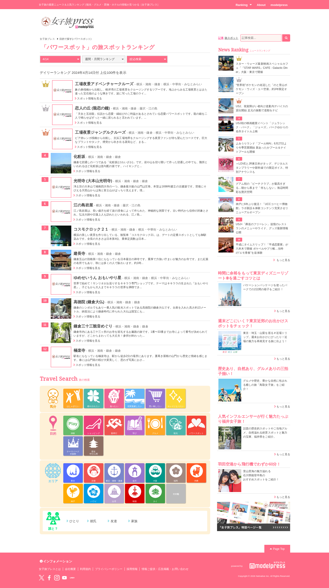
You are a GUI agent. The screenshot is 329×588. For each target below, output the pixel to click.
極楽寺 (79, 350)
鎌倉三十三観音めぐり (93, 326)
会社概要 (70, 569)
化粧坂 (79, 156)
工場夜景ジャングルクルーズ (100, 132)
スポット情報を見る (89, 98)
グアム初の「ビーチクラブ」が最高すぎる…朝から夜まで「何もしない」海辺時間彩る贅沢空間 (262, 188)
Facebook (49, 577)
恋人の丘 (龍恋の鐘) (92, 108)
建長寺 (79, 253)
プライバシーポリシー (109, 569)
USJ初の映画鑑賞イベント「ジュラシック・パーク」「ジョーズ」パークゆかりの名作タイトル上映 (262, 127)
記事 (221, 38)
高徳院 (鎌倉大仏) (89, 302)
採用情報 (132, 569)
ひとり (74, 521)
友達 (114, 521)
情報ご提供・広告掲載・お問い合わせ (165, 569)
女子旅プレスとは (50, 569)
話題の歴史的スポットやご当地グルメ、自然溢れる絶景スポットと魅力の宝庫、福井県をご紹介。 (265, 432)
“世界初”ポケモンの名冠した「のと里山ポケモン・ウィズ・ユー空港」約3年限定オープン (261, 89)
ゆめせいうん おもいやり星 (97, 278)
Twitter (41, 577)
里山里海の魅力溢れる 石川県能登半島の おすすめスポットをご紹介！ (261, 475)
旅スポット (231, 38)
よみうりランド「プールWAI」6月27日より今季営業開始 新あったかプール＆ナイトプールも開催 (261, 147)
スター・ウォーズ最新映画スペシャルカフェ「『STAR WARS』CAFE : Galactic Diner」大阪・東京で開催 (262, 68)
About (261, 5)
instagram (57, 577)
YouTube (64, 577)
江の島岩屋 (83, 205)
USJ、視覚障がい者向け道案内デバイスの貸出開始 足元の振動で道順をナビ (262, 108)
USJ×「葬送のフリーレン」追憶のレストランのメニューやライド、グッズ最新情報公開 (262, 228)
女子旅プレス (47, 38)
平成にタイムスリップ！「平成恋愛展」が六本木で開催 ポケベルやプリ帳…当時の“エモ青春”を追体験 (262, 248)
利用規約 (85, 569)
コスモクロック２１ (91, 229)
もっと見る (283, 260)
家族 (134, 521)
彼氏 (93, 521)
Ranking (244, 5)
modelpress (279, 5)
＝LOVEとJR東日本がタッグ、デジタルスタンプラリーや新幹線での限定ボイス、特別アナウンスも (262, 167)
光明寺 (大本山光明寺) (93, 181)
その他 (176, 494)
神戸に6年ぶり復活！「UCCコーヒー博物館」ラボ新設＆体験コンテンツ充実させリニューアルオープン (262, 208)
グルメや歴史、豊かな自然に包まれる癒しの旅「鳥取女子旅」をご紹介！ (265, 385)
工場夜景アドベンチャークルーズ (104, 84)
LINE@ (72, 577)
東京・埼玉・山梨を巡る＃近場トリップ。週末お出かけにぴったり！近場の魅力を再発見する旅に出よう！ (265, 337)
